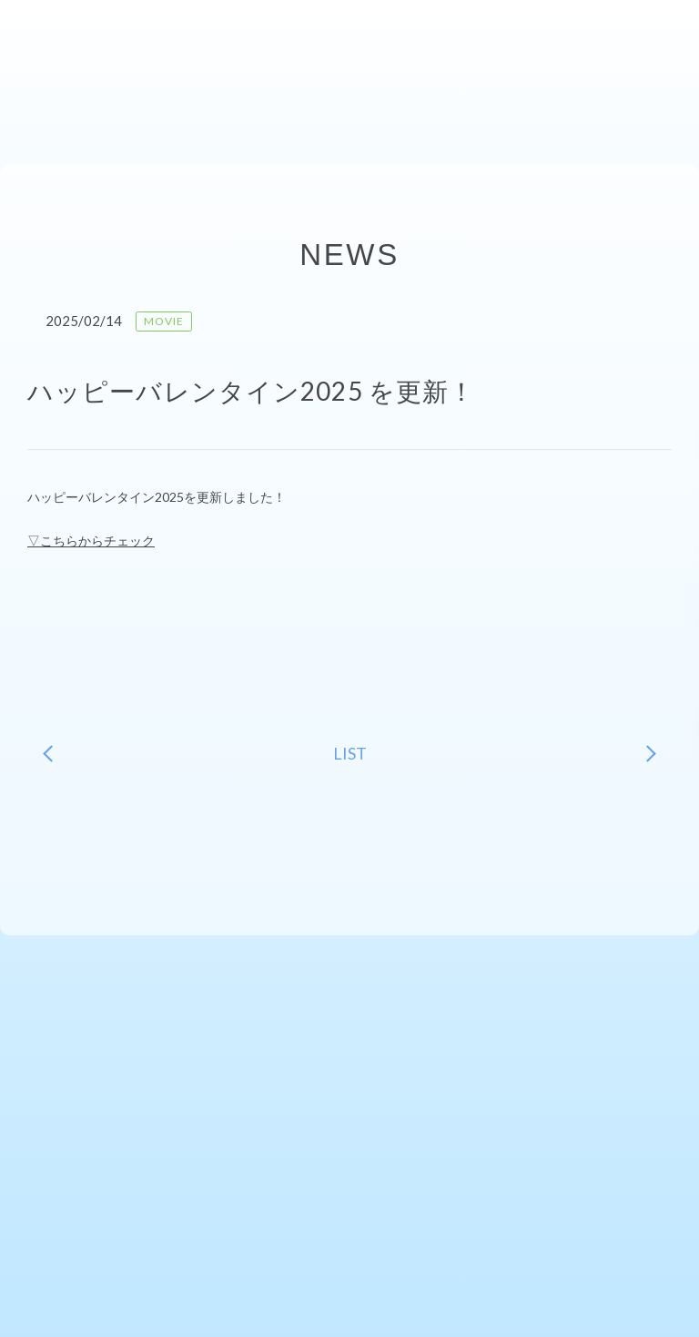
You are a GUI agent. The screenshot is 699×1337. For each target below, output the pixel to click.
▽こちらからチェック (91, 540)
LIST (350, 753)
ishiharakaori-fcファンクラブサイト (78, 36)
